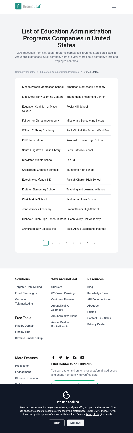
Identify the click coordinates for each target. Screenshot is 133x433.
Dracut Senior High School (83, 209)
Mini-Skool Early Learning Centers (42, 96)
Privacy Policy (93, 414)
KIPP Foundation (32, 140)
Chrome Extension (26, 378)
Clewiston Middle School (37, 160)
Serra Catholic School (80, 150)
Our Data (56, 287)
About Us (93, 305)
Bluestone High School (81, 169)
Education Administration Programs (59, 72)
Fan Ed (71, 160)
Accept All (75, 422)
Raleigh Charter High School (84, 179)
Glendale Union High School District (44, 219)
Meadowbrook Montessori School (43, 87)
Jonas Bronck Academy (36, 209)
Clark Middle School (34, 199)
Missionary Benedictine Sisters (86, 120)
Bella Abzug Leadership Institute (86, 228)
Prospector (22, 365)
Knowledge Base (97, 293)
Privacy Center (96, 324)
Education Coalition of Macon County (40, 108)
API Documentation (99, 299)
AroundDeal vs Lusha (64, 316)
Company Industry (25, 72)
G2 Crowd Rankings (63, 293)
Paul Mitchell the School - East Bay (88, 130)
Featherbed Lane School (81, 199)
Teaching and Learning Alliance (86, 189)
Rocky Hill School (77, 106)
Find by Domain (25, 325)
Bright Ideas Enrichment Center (86, 96)
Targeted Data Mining (28, 287)
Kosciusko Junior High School (85, 140)
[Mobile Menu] (114, 6)
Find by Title (22, 332)
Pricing (91, 312)
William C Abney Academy (38, 130)
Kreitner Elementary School (38, 189)
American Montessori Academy (86, 87)
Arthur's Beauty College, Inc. (39, 228)
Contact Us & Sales (99, 318)
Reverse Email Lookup (29, 338)
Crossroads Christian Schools (40, 169)
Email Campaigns (26, 293)
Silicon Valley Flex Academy (84, 219)
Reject (56, 422)
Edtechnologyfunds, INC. (37, 179)
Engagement (23, 372)
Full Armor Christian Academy (40, 120)
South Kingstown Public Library (41, 150)
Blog (90, 287)
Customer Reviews (62, 299)
